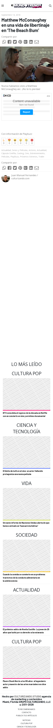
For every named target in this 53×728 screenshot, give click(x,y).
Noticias (27, 709)
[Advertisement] (26, 261)
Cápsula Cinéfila (8, 142)
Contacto (26, 701)
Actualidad (6, 139)
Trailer (41, 145)
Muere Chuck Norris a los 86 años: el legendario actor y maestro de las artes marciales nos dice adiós (24, 673)
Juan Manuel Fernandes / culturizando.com (24, 166)
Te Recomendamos (26, 698)
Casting (20, 142)
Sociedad (26, 722)
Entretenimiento (37, 142)
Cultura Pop (27, 712)
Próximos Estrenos (28, 145)
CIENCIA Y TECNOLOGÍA (26, 715)
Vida (27, 718)
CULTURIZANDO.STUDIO (27, 685)
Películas (5, 145)
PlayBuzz (14, 145)
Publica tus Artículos (26, 704)
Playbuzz (27, 122)
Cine (27, 142)
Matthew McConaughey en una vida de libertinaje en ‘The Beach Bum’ (25, 25)
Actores (32, 139)
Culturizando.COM (26, 725)
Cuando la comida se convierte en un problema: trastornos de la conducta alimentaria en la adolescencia (24, 566)
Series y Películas (20, 139)
